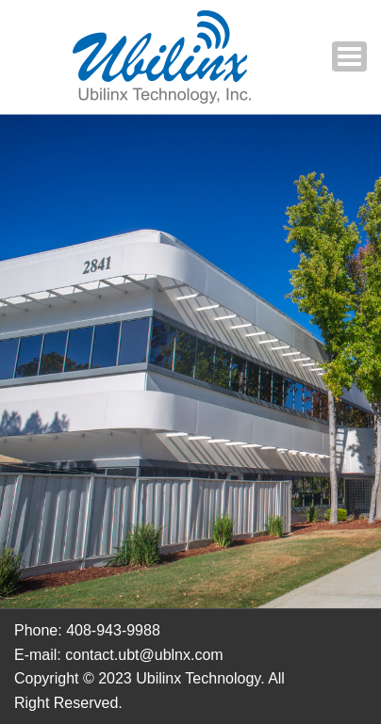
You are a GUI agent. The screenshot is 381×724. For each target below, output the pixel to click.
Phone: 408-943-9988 (87, 630)
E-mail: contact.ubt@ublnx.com (119, 655)
